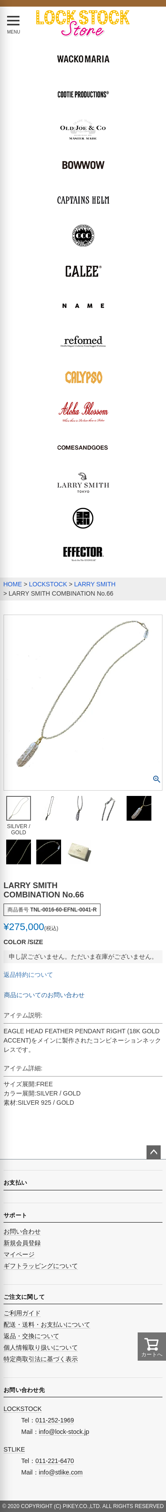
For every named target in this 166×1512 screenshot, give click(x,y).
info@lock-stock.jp (64, 1431)
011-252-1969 (54, 1420)
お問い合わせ (22, 1231)
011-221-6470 (54, 1460)
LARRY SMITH (95, 584)
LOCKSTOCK (48, 584)
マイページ (19, 1254)
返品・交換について (31, 1335)
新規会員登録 (22, 1242)
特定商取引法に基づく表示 (41, 1358)
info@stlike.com (61, 1472)
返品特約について (28, 974)
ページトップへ (154, 1152)
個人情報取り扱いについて (41, 1347)
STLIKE (14, 1449)
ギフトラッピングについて (41, 1265)
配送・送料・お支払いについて (47, 1324)
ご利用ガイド (22, 1313)
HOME (13, 584)
